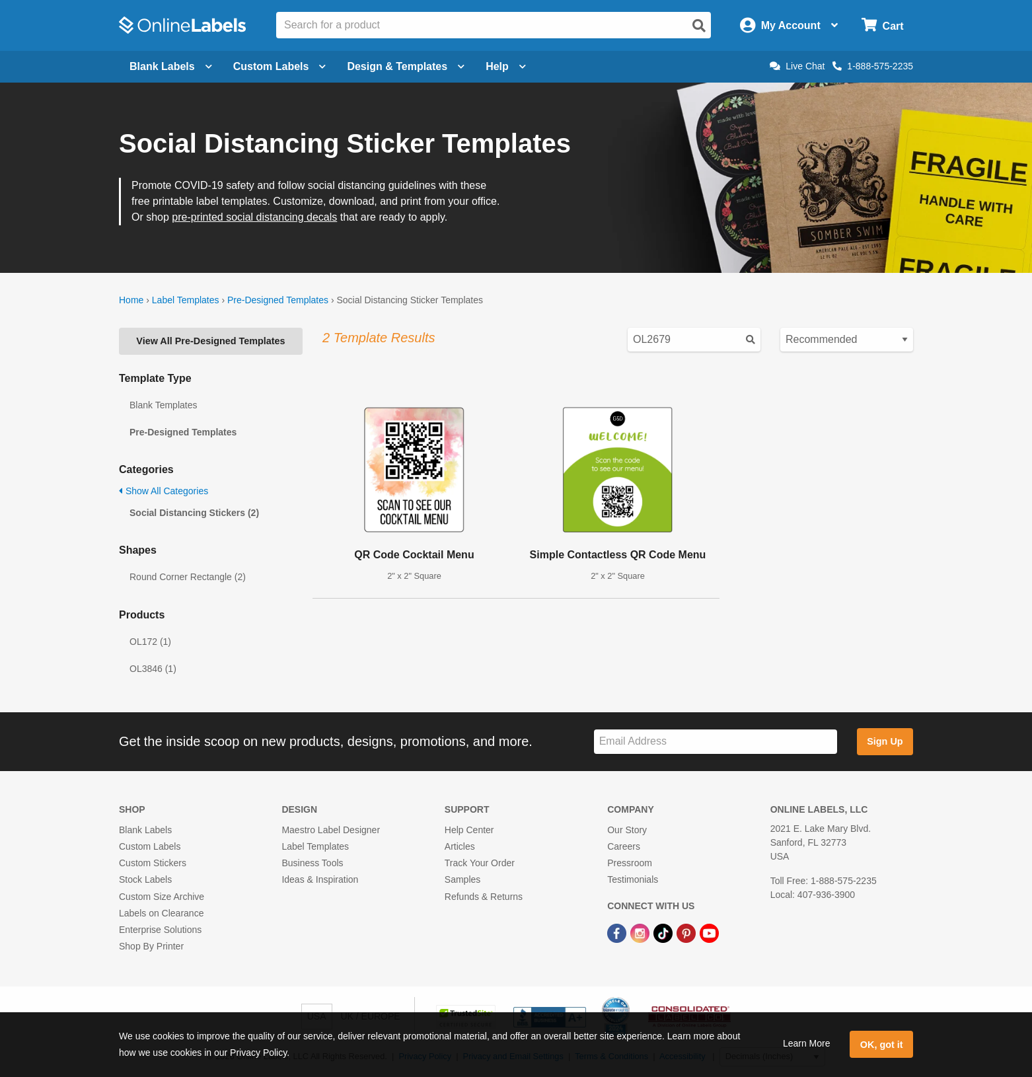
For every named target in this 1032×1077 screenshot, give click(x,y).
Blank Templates (163, 405)
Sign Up (885, 741)
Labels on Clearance (161, 913)
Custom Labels (149, 846)
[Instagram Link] (641, 932)
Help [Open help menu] (506, 66)
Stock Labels (145, 879)
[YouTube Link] (709, 932)
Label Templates (185, 300)
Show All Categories (163, 491)
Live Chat (797, 66)
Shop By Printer (151, 946)
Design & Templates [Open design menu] (405, 66)
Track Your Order (480, 863)
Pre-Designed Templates (277, 300)
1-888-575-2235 (872, 66)
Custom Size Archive (161, 896)
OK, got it (881, 1044)
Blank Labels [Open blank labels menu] (170, 66)
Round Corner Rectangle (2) (187, 577)
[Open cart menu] (882, 25)
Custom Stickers (152, 863)
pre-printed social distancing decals (254, 217)
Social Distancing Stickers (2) (194, 512)
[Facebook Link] (618, 932)
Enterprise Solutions (160, 929)
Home (131, 300)
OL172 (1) (150, 641)
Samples (462, 879)
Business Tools (312, 863)
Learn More (806, 1043)
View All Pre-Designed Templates (210, 341)
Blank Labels (145, 830)
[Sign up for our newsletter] (715, 741)
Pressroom (629, 863)
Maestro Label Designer (330, 830)
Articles (460, 846)
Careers (623, 846)
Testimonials (632, 879)
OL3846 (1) (152, 668)
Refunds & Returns (484, 896)
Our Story (627, 830)
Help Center (469, 830)
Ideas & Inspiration (319, 879)
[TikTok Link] (664, 932)
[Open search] (699, 26)
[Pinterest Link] (687, 932)
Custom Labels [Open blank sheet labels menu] (279, 66)
